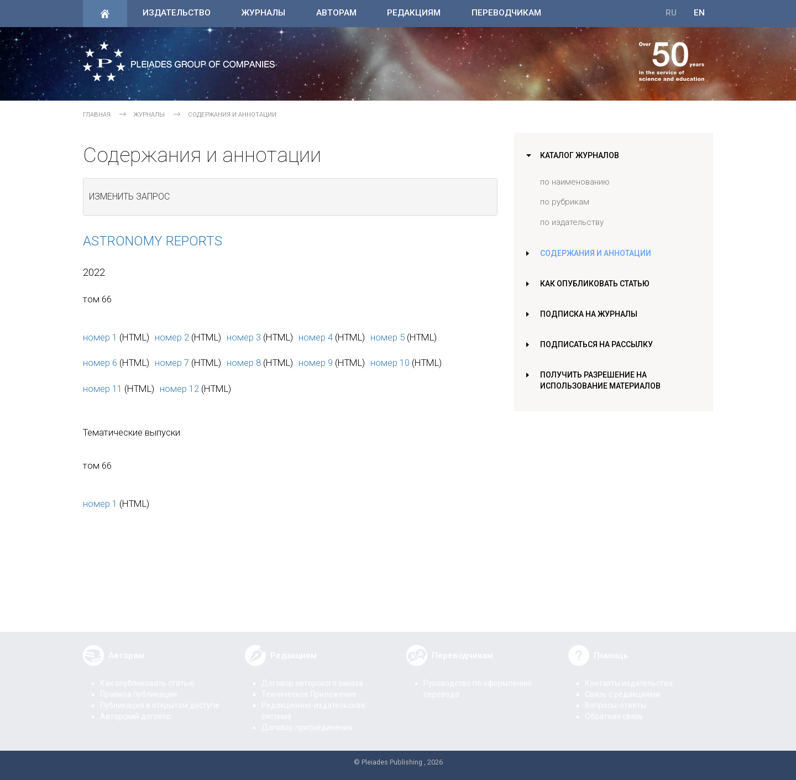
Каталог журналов (581, 155)
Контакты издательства (629, 675)
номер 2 (172, 337)
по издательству (572, 222)
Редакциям (414, 13)
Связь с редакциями (622, 686)
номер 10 (390, 362)
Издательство (177, 13)
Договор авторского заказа (312, 675)
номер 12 (179, 388)
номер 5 (387, 337)
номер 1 (100, 337)
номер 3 (244, 337)
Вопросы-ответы (615, 697)
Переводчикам (506, 13)
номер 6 (100, 362)
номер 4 (315, 337)
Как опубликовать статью (597, 283)
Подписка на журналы (589, 314)
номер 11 (102, 388)
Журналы (263, 13)
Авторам (336, 13)
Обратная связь (614, 708)
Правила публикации (138, 686)
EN (699, 13)
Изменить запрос (129, 196)
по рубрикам (564, 202)
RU (671, 13)
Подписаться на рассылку (598, 344)
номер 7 (172, 362)
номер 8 (244, 362)
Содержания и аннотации (596, 253)
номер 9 (315, 362)
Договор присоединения (307, 719)
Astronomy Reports (152, 241)
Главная (97, 114)
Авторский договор (135, 708)
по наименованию (575, 182)
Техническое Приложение (309, 686)
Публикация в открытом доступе (159, 697)
